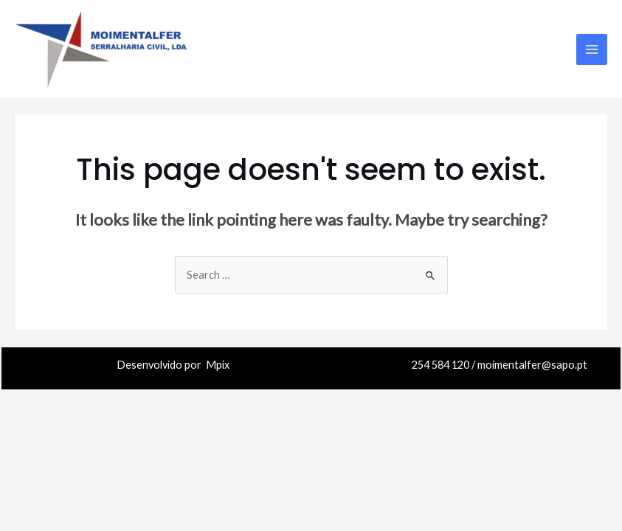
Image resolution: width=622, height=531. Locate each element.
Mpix (217, 364)
